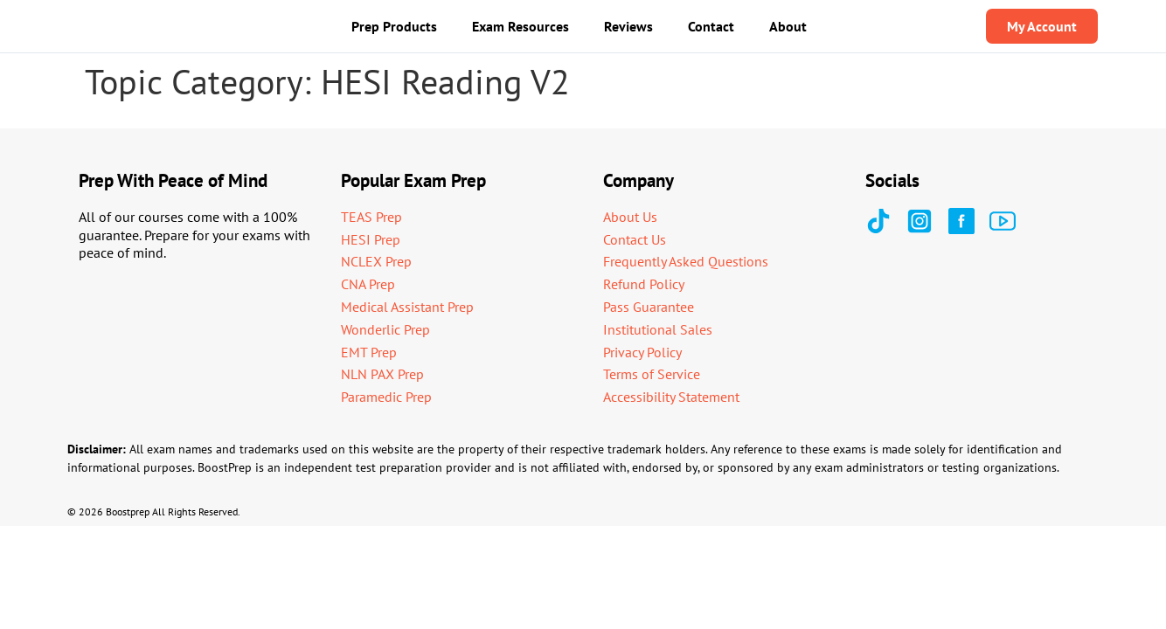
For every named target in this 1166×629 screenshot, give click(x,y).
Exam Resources (520, 26)
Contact (711, 26)
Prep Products (394, 26)
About (788, 26)
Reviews (628, 26)
